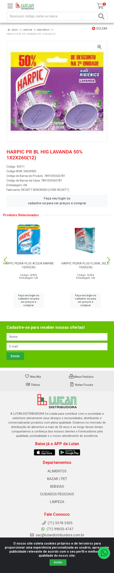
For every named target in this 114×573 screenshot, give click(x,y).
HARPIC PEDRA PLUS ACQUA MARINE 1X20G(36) (28, 265)
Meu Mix (33, 376)
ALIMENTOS (57, 471)
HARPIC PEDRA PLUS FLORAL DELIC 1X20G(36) (85, 265)
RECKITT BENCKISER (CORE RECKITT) (45, 189)
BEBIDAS (57, 486)
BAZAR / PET (57, 479)
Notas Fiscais (81, 384)
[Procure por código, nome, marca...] (52, 16)
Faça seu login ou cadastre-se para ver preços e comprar (57, 200)
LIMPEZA (57, 502)
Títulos (32, 384)
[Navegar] (5, 260)
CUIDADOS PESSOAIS (57, 494)
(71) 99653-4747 (57, 529)
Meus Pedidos (81, 376)
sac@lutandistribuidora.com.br (57, 535)
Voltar (99, 28)
